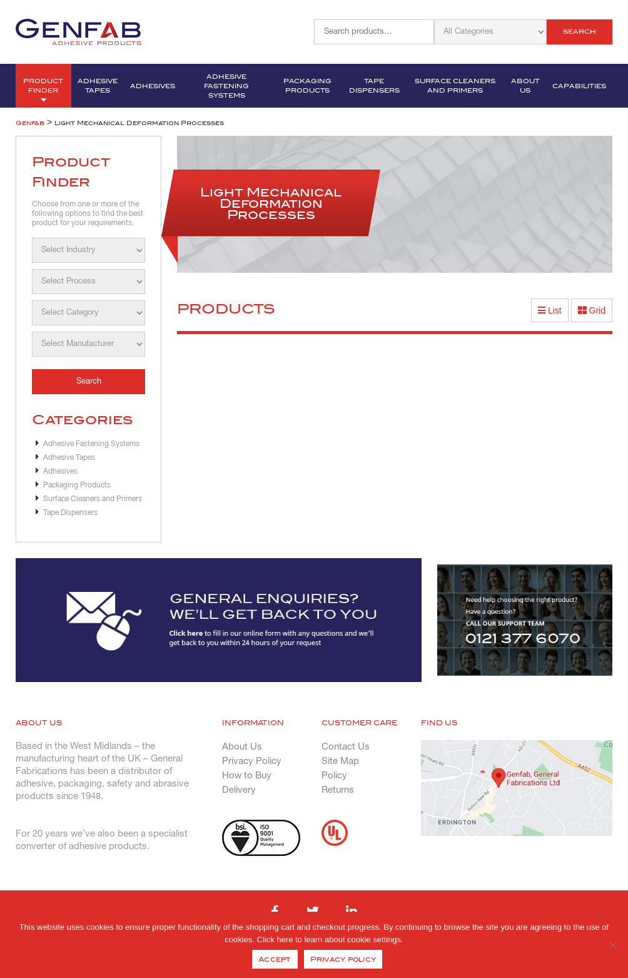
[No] (612, 945)
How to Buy (246, 776)
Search (579, 31)
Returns (338, 790)
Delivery (239, 790)
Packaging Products (307, 86)
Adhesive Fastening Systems (226, 86)
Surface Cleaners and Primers (455, 86)
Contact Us (346, 747)
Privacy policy (343, 959)
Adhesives (152, 86)
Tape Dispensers (374, 86)
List (550, 310)
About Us (525, 86)
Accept (274, 959)
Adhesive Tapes (98, 86)
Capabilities (579, 86)
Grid (591, 310)
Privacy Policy (251, 761)
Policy (334, 776)
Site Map (340, 761)
